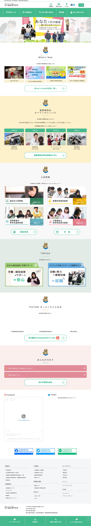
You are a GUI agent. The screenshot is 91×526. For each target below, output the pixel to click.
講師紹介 (8, 495)
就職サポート (37, 485)
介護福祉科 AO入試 (38, 472)
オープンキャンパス (67, 485)
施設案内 (65, 472)
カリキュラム (9, 490)
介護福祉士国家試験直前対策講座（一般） (15, 475)
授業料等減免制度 (38, 475)
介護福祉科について (10, 488)
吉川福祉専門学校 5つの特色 (12, 472)
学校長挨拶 (8, 470)
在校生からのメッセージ (11, 498)
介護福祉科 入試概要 (39, 470)
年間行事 (65, 470)
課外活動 (65, 477)
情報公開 (8, 480)
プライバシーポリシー (68, 495)
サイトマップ (66, 493)
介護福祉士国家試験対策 (11, 493)
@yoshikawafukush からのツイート (67, 397)
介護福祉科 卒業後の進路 (40, 488)
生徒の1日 (65, 475)
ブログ (35, 498)
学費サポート (37, 477)
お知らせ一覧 (37, 495)
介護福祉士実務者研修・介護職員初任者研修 (16, 477)
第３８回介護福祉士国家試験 (35, 81)
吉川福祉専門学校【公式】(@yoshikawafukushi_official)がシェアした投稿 (23, 438)
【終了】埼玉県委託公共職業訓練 (76, 80)
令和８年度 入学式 (14, 80)
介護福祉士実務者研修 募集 (56, 80)
